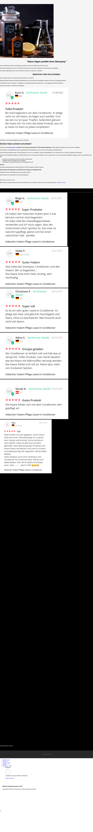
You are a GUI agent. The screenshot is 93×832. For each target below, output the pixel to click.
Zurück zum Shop (9, 778)
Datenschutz (49, 754)
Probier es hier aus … (62, 182)
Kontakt (4, 764)
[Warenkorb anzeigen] (7, 766)
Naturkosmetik (6, 760)
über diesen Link (13, 147)
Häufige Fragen (6, 763)
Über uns (5, 761)
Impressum (44, 754)
